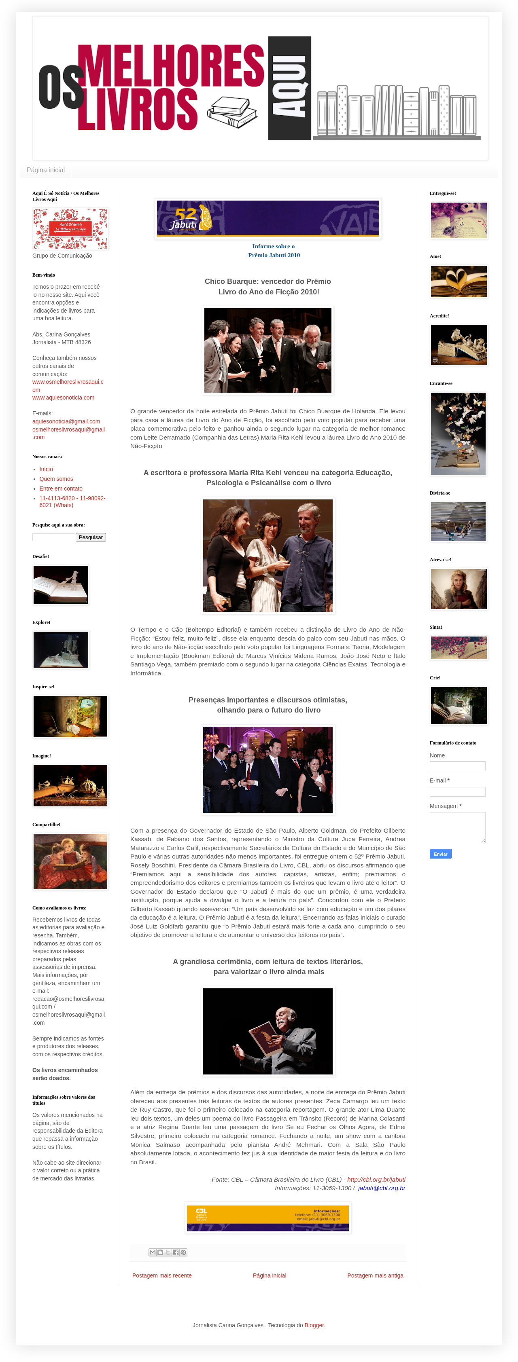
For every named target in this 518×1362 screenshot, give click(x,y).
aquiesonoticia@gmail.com (66, 421)
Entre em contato (61, 488)
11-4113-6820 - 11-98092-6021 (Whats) (73, 501)
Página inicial (46, 170)
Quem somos (56, 479)
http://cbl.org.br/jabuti (376, 1179)
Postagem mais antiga (375, 1275)
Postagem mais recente (162, 1275)
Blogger (314, 1325)
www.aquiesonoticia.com (63, 397)
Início (46, 469)
